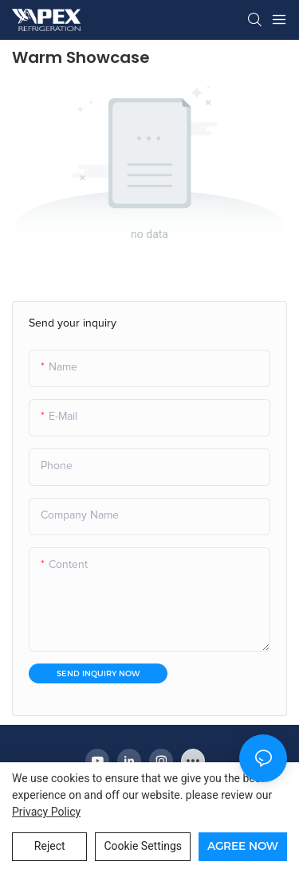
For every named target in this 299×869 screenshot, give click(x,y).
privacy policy (46, 811)
